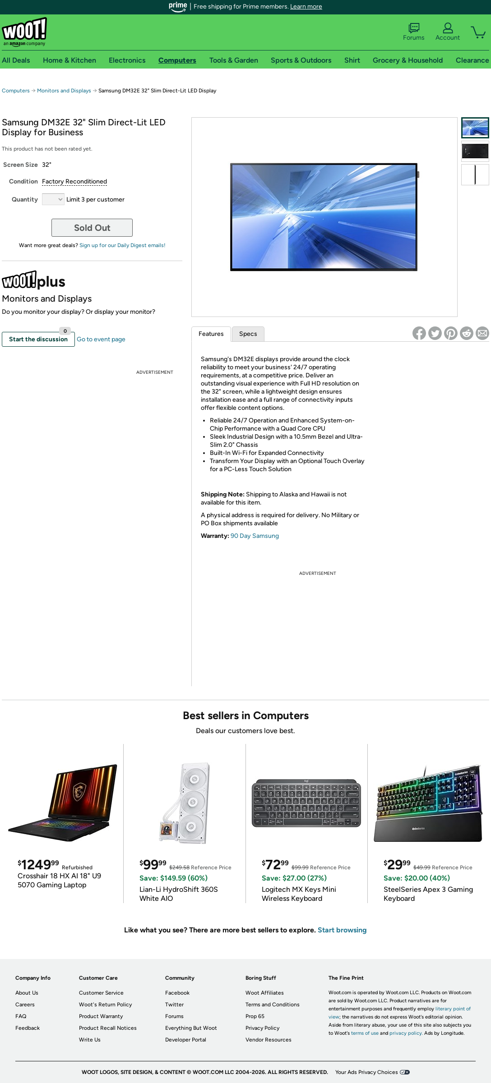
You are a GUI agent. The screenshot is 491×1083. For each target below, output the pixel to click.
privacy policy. (406, 1033)
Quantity (25, 199)
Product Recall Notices (108, 1028)
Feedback (27, 1028)
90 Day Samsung (255, 536)
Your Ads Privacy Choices (366, 1072)
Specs (248, 334)
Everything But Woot (191, 1028)
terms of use (365, 1033)
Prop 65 (255, 1016)
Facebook (177, 993)
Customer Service (101, 993)
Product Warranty (101, 1016)
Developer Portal (185, 1040)
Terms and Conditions (273, 1004)
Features (211, 334)
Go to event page (101, 339)
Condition (23, 181)
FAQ (20, 1016)
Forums (414, 32)
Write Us (90, 1040)
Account (447, 32)
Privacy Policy (262, 1028)
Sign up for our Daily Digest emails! (122, 245)
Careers (25, 1004)
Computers (16, 90)
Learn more (306, 6)
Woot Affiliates (265, 993)
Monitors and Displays (64, 90)
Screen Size (20, 165)
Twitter (174, 1004)
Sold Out (92, 227)
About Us (26, 993)
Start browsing (342, 930)
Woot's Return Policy (105, 1004)
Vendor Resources (269, 1040)
